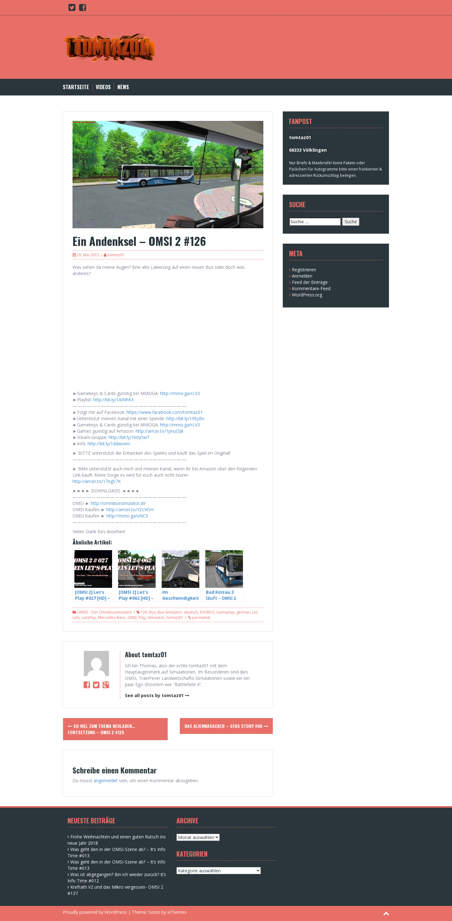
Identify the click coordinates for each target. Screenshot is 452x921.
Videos (103, 87)
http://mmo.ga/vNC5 (127, 516)
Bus (152, 612)
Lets (76, 617)
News (123, 87)
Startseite (76, 87)
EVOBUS (207, 612)
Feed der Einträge (310, 282)
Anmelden (302, 276)
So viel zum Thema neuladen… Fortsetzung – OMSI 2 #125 (101, 729)
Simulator (156, 617)
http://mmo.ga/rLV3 (180, 393)
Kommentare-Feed (311, 288)
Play (142, 617)
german (243, 612)
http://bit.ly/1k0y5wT (129, 437)
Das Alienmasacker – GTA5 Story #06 (226, 726)
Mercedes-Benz (112, 617)
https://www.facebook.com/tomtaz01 (164, 412)
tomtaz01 (115, 254)
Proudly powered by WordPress (95, 912)
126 (144, 612)
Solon (154, 912)
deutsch (191, 612)
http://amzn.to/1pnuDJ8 (159, 431)
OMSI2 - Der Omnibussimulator (104, 612)
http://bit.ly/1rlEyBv (185, 418)
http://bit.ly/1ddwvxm (109, 444)
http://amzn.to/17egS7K (97, 481)
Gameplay (225, 612)
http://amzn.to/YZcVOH (129, 509)
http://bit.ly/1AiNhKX (113, 400)
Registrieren (304, 270)
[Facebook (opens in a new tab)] (82, 9)
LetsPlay (89, 617)
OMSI (132, 617)
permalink (200, 617)
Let (254, 612)
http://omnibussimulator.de (118, 503)
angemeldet (106, 780)
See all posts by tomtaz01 (154, 695)
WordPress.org (307, 295)
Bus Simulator (170, 612)
